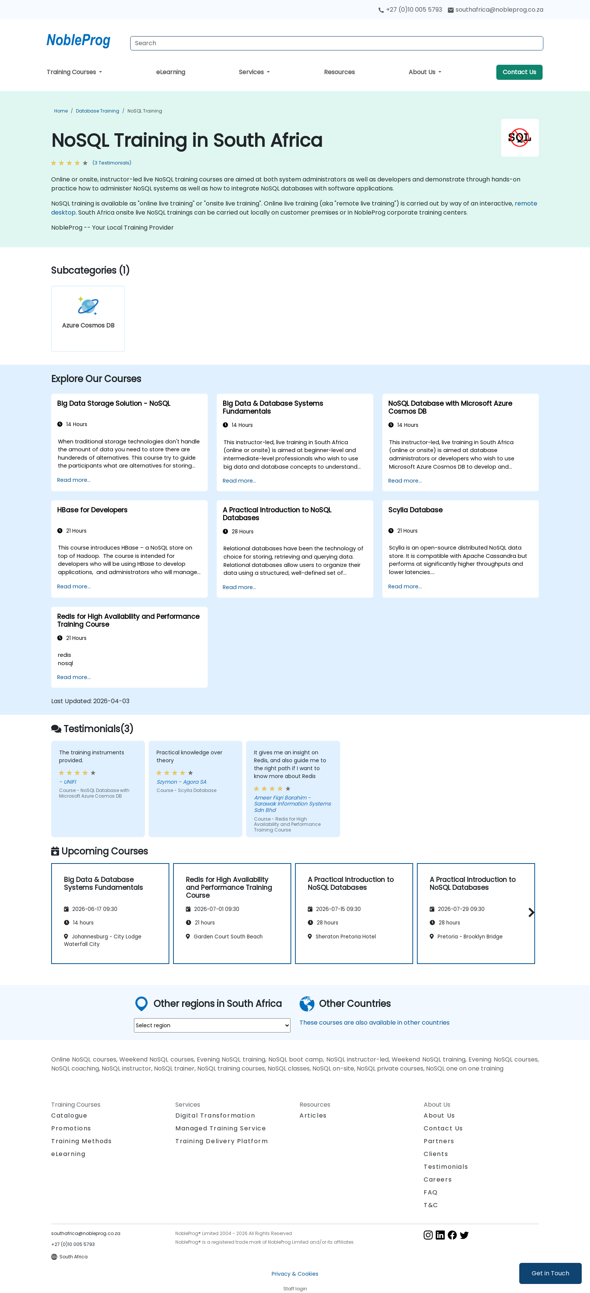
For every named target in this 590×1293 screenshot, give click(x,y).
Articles (313, 1115)
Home (61, 111)
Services (252, 72)
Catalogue (69, 1115)
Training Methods (81, 1141)
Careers (438, 1179)
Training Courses (72, 72)
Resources (339, 72)
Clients (436, 1154)
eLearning (170, 72)
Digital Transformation (215, 1115)
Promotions (71, 1128)
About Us (423, 72)
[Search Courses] (336, 43)
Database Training (97, 111)
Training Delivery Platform (221, 1141)
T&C (431, 1205)
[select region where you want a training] (212, 1025)
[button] (529, 912)
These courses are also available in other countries (375, 1022)
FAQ (431, 1192)
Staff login (295, 1288)
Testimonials (446, 1166)
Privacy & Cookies (295, 1274)
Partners (439, 1141)
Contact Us (519, 72)
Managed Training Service (220, 1128)
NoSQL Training (145, 111)
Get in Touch (550, 1273)
